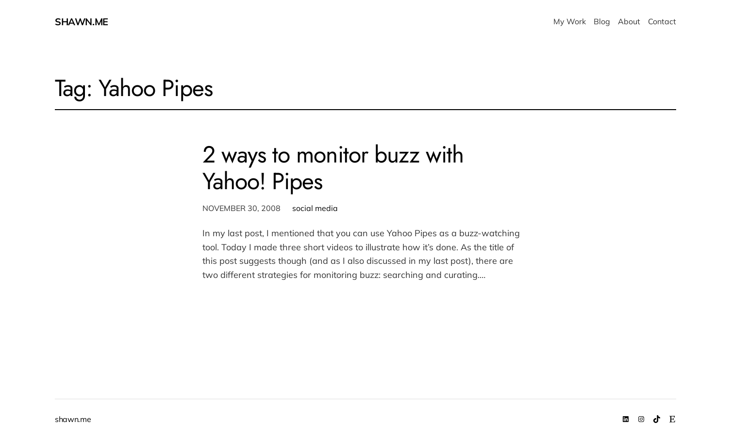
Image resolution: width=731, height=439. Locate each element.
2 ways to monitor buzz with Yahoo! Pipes (333, 168)
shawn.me (81, 22)
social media (315, 208)
